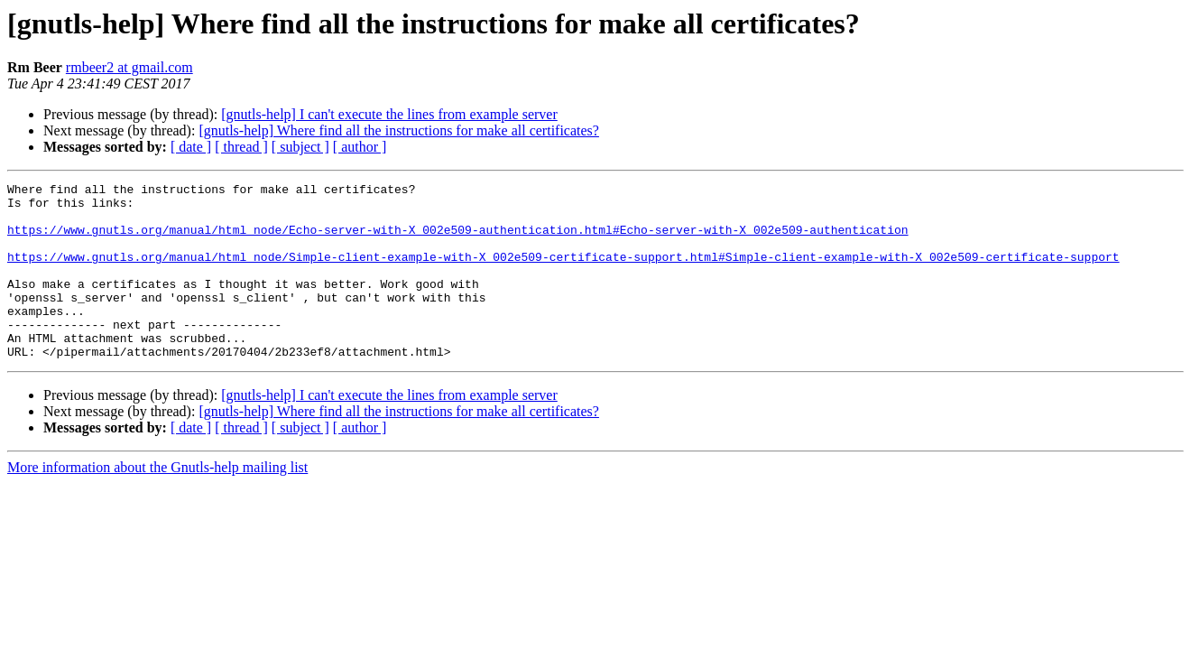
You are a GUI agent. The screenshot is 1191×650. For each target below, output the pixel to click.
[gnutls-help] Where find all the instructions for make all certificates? (398, 130)
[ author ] (360, 146)
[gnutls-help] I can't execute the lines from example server (389, 114)
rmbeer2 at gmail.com (129, 67)
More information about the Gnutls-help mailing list (157, 502)
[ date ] (191, 146)
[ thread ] (241, 146)
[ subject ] (300, 146)
